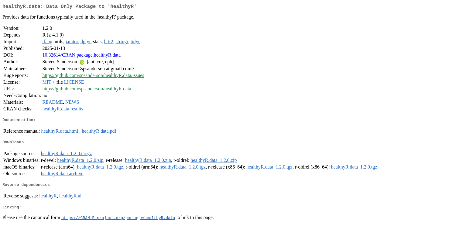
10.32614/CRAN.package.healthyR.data (81, 56)
